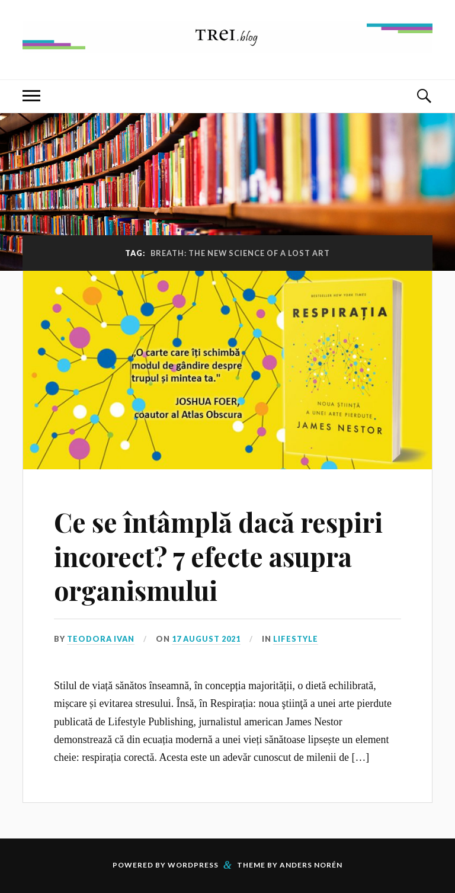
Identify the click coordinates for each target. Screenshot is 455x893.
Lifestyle (295, 639)
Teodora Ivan (100, 639)
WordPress (193, 864)
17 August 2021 (206, 639)
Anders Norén (311, 864)
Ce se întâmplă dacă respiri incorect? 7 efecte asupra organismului (218, 555)
